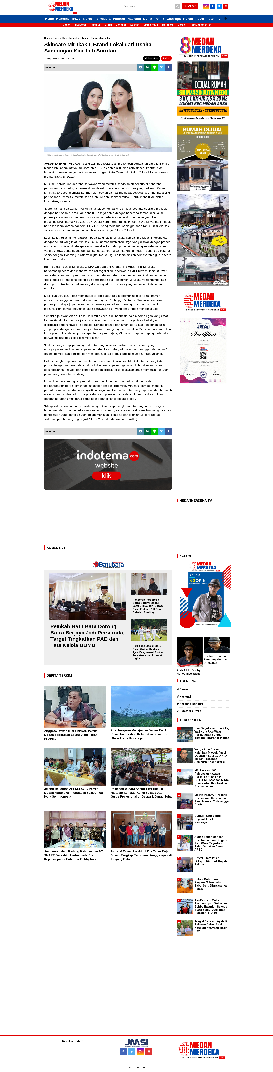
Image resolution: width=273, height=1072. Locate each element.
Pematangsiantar (200, 24)
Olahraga (174, 19)
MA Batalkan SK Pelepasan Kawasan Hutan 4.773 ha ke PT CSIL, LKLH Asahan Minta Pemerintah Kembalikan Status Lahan (211, 778)
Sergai (182, 24)
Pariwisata (102, 19)
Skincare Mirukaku (100, 38)
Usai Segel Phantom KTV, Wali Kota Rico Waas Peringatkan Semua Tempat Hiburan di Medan (211, 733)
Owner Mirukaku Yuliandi (75, 38)
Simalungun (150, 24)
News (76, 19)
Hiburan (119, 19)
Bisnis (87, 19)
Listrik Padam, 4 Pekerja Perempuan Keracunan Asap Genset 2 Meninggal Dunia (211, 799)
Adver (199, 19)
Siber (79, 1041)
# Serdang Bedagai (190, 703)
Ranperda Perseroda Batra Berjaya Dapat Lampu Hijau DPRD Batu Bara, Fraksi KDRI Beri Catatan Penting (147, 606)
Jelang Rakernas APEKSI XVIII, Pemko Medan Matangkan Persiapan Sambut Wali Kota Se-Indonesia (74, 792)
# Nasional (184, 696)
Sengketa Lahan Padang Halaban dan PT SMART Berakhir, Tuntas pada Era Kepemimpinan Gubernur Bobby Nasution (73, 855)
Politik (159, 19)
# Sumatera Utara (189, 711)
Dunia (147, 19)
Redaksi (67, 1041)
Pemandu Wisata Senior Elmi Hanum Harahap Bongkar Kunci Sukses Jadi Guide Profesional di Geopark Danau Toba (141, 792)
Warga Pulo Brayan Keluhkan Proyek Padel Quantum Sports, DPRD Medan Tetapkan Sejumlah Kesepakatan (210, 755)
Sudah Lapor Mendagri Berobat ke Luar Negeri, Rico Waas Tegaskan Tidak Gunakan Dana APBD (210, 843)
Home (49, 19)
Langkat (121, 24)
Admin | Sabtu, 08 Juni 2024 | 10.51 (59, 59)
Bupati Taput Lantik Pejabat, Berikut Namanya (207, 819)
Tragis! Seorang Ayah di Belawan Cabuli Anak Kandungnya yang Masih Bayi (210, 926)
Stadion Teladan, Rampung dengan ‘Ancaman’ (216, 659)
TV (218, 19)
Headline (62, 19)
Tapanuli (95, 24)
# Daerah (183, 689)
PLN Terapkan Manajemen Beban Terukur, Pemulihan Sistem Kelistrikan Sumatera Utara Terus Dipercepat (140, 734)
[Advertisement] (108, 518)
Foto (210, 19)
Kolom (188, 19)
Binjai (108, 24)
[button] (225, 17)
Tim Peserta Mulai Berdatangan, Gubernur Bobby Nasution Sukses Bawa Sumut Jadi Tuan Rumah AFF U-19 (210, 906)
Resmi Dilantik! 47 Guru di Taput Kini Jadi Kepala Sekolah (210, 861)
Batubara (167, 24)
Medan (66, 24)
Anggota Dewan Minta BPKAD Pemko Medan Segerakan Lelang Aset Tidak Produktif (71, 734)
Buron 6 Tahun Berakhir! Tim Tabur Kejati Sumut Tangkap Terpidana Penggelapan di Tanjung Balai (141, 855)
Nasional (134, 19)
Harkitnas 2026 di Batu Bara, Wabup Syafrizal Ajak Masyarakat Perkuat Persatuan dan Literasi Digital (148, 652)
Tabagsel (80, 24)
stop (166, 58)
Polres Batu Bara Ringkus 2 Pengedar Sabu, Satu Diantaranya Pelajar (210, 884)
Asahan (134, 24)
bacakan (151, 58)
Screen (190, 6)
